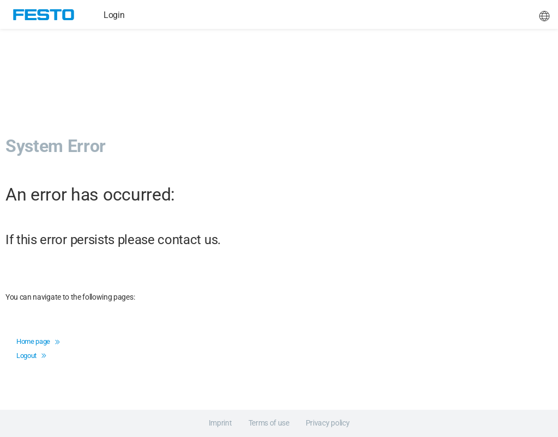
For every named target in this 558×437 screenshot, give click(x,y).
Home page (38, 341)
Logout (31, 355)
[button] (544, 15)
